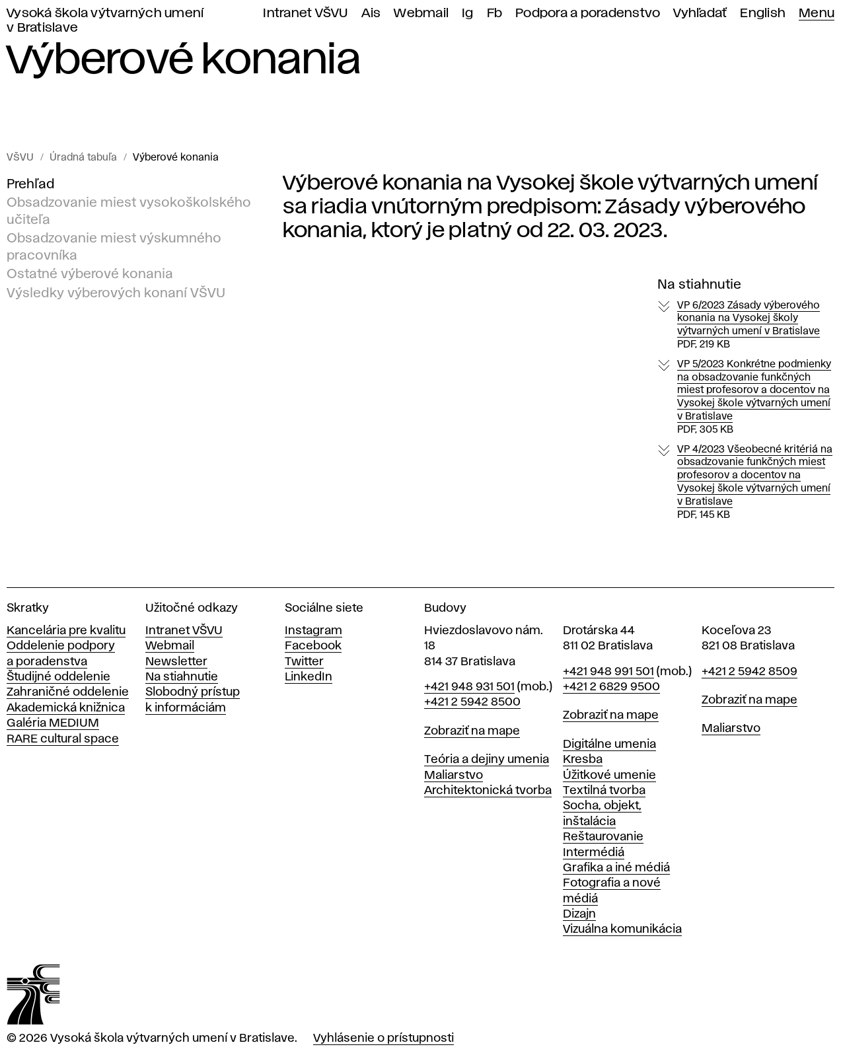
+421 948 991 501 (608, 672)
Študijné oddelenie (58, 677)
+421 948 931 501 (469, 687)
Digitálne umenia (609, 744)
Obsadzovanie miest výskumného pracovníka (114, 247)
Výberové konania (176, 158)
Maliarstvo (453, 775)
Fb (495, 13)
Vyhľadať (700, 13)
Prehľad (30, 184)
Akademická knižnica (66, 708)
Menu (816, 13)
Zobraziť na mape (472, 731)
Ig (468, 13)
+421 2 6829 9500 (611, 687)
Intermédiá (593, 853)
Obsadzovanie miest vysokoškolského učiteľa (129, 211)
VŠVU (20, 158)
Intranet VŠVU (305, 13)
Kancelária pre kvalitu (66, 631)
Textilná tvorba (604, 790)
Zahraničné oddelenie (68, 692)
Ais (371, 13)
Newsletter (176, 662)
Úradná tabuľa (83, 158)
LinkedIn (308, 677)
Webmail (421, 13)
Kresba (583, 759)
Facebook (313, 646)
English (763, 13)
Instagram (313, 631)
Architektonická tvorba (488, 790)
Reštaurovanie (603, 837)
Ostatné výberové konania (90, 274)
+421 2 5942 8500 (472, 702)
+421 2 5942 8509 (749, 672)
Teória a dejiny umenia (486, 759)
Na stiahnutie (181, 677)
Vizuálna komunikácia (622, 929)
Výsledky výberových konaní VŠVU (116, 293)
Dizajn (579, 914)
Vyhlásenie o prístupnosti (383, 1038)
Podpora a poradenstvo (587, 13)
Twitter (304, 662)
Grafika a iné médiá (616, 868)
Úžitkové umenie (609, 775)
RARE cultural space (63, 739)
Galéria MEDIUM (53, 723)
